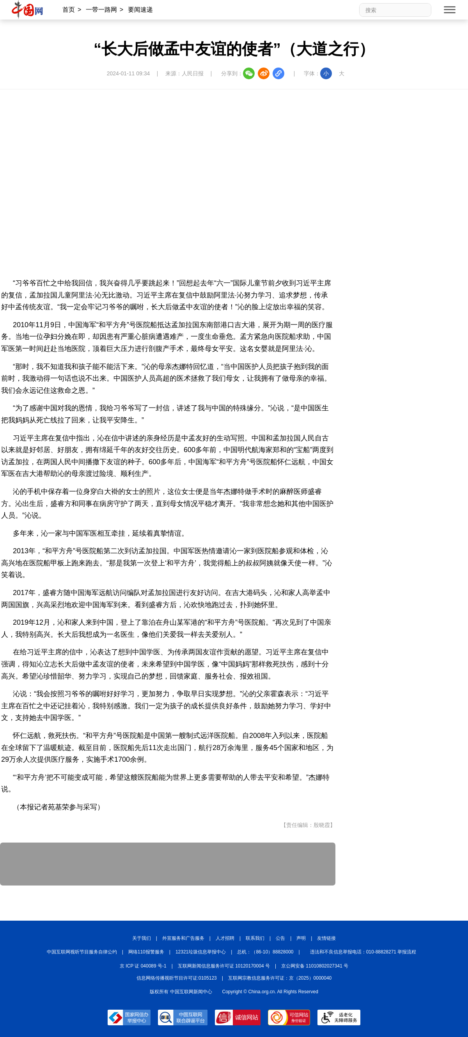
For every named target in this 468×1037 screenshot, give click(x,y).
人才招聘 (225, 938)
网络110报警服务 (146, 952)
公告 (280, 938)
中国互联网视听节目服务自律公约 (82, 952)
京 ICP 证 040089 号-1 (143, 966)
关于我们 (141, 938)
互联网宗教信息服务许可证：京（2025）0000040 (280, 978)
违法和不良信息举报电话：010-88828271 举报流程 (363, 952)
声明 (301, 938)
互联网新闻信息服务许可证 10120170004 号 (224, 966)
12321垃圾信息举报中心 (201, 952)
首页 (68, 9)
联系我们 (255, 938)
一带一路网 (101, 9)
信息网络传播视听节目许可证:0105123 (176, 978)
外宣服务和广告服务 (183, 938)
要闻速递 (140, 9)
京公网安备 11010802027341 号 (314, 966)
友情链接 (326, 938)
